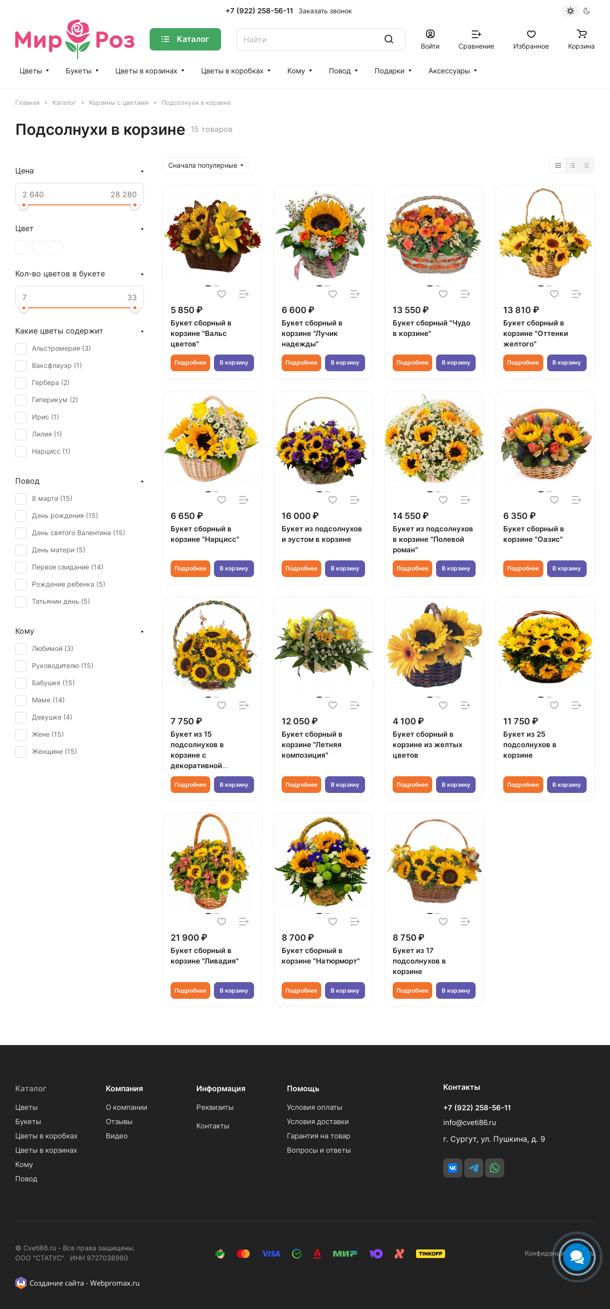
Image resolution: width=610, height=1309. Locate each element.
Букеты (79, 70)
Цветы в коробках (232, 70)
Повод (340, 70)
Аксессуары (449, 70)
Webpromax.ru (115, 1283)
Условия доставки (318, 1121)
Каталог (30, 1088)
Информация (220, 1088)
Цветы (31, 70)
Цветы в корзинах (146, 70)
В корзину (234, 362)
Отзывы (119, 1121)
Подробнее (190, 362)
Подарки (390, 70)
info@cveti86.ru (469, 1122)
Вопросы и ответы (319, 1150)
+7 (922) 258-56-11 (259, 11)
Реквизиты (215, 1107)
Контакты (212, 1125)
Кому (296, 70)
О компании (126, 1107)
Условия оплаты (314, 1107)
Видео (117, 1135)
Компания (124, 1088)
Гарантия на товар (318, 1135)
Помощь (303, 1088)
